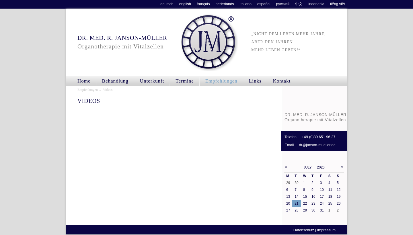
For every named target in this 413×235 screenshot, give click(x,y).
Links (255, 81)
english (185, 4)
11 (330, 190)
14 (296, 197)
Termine (185, 81)
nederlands (225, 4)
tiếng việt (337, 4)
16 (313, 197)
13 (288, 197)
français (203, 4)
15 (305, 197)
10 (322, 190)
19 (338, 197)
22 (305, 203)
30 (313, 210)
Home (84, 81)
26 (338, 203)
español (263, 4)
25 (330, 203)
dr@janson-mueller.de (317, 145)
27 (288, 210)
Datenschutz (303, 230)
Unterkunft (152, 81)
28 (296, 210)
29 (305, 210)
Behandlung (115, 81)
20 (288, 203)
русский (283, 4)
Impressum (326, 230)
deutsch (167, 4)
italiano (246, 4)
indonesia (316, 4)
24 (322, 203)
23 (313, 203)
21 (296, 203)
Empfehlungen (221, 81)
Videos (107, 90)
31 (322, 210)
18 (330, 197)
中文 (299, 4)
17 (322, 197)
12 (338, 190)
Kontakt (282, 81)
